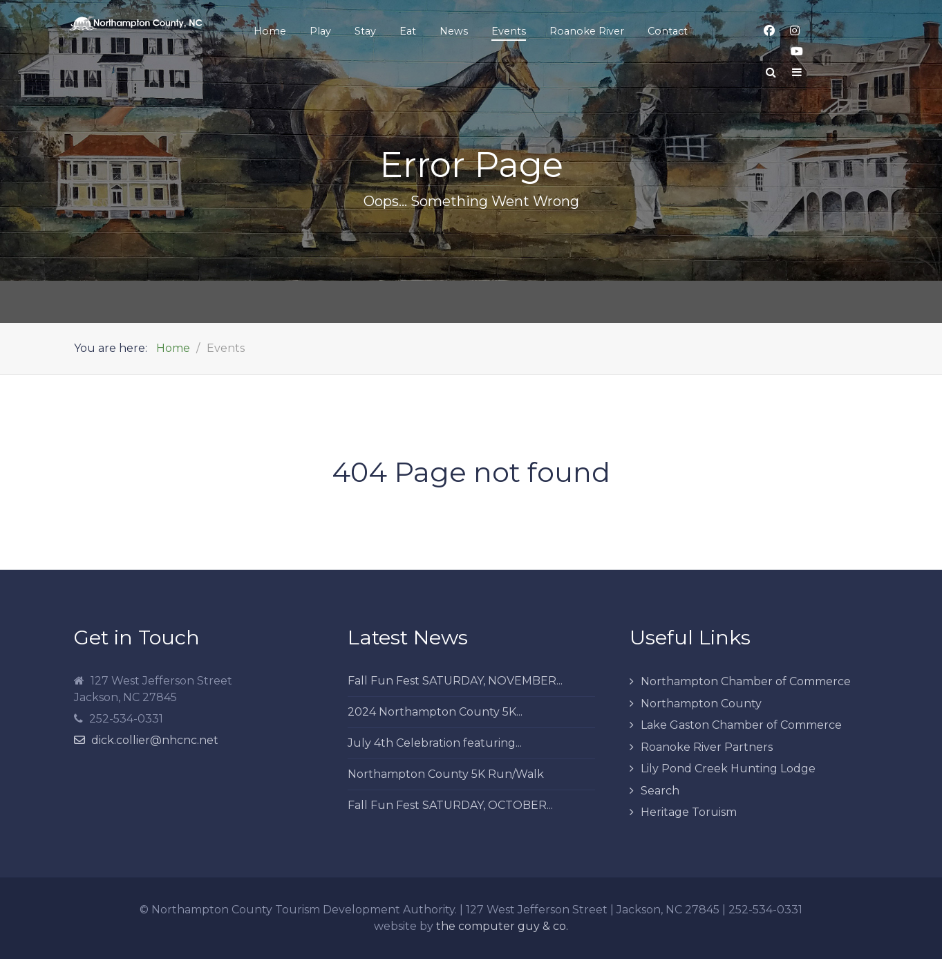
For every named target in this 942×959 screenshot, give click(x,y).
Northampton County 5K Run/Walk (446, 774)
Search (660, 790)
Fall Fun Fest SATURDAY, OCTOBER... (450, 805)
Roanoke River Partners (707, 747)
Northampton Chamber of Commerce (746, 681)
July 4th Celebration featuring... (435, 742)
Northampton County (701, 703)
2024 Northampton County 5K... (435, 711)
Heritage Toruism (689, 812)
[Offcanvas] (796, 72)
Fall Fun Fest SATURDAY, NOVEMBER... (455, 680)
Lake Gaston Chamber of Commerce (741, 725)
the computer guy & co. (502, 926)
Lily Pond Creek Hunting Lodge (728, 768)
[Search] (771, 72)
